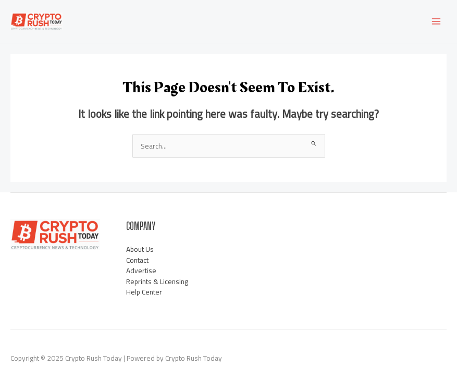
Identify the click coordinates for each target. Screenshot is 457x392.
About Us (140, 249)
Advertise (141, 270)
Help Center (144, 292)
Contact (137, 260)
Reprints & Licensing (157, 281)
